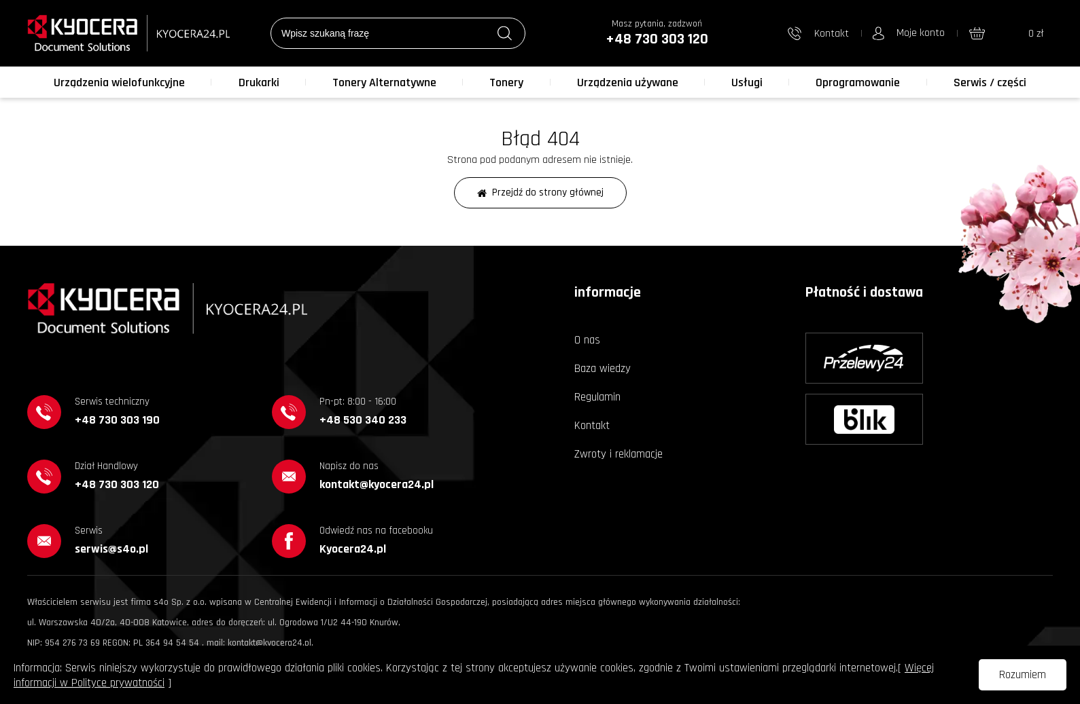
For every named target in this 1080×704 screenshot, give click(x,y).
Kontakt (592, 425)
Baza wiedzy (602, 368)
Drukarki (259, 82)
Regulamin (597, 397)
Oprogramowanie (858, 82)
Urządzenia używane (627, 82)
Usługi (747, 82)
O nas (587, 340)
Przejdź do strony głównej (540, 192)
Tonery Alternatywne (384, 82)
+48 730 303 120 (657, 39)
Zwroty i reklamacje (618, 454)
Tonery (506, 82)
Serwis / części (990, 82)
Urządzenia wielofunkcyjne (119, 82)
